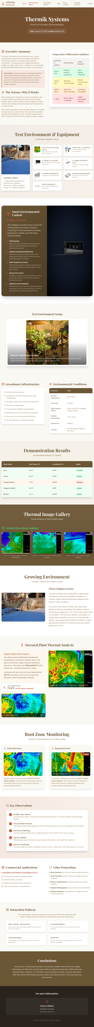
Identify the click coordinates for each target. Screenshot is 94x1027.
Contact (90, 3)
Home (24, 3)
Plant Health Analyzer (47, 3)
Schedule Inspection (77, 3)
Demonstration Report (33, 3)
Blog (59, 3)
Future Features (65, 3)
